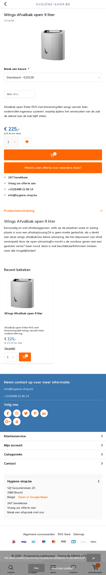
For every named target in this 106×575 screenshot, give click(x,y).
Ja (93, 557)
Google (7, 421)
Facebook (7, 412)
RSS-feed (64, 534)
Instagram (17, 412)
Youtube (17, 421)
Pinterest (35, 412)
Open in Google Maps (33, 497)
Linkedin (44, 412)
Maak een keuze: (16, 69)
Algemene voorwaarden (39, 534)
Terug (5, 4)
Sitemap (78, 534)
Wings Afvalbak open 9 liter (23, 313)
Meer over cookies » (63, 567)
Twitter (26, 412)
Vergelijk (9, 20)
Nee (36, 567)
